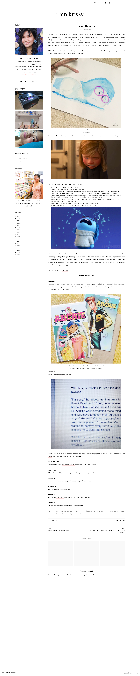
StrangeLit (108, 287)
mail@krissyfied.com (29, 75)
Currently (65, 270)
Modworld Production (100, 37)
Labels (85, 3)
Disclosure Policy (70, 3)
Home (34, 3)
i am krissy (70, 14)
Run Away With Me (68, 464)
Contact (54, 3)
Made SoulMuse (130, 673)
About (43, 3)
